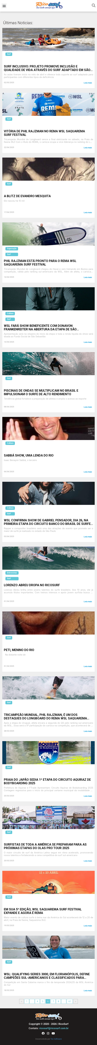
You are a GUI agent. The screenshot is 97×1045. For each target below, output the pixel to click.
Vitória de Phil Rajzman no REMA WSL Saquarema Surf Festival (44, 133)
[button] (4, 5)
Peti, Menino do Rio (19, 650)
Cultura (10, 313)
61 (70, 1001)
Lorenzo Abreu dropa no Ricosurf (32, 585)
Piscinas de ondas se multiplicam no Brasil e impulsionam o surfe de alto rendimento (41, 392)
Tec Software (56, 1039)
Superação (12, 249)
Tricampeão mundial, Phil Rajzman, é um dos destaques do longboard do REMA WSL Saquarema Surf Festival (45, 718)
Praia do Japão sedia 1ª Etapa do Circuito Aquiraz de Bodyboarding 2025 (47, 781)
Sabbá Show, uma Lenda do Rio (29, 455)
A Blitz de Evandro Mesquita (27, 196)
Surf (9, 54)
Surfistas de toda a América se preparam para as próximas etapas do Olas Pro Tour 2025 (45, 846)
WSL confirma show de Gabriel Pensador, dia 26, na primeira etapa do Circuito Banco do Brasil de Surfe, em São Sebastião (47, 523)
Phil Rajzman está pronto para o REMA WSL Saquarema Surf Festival (40, 262)
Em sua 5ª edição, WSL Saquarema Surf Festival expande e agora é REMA (43, 911)
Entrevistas (12, 573)
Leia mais (88, 83)
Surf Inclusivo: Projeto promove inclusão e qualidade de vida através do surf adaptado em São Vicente (47, 70)
